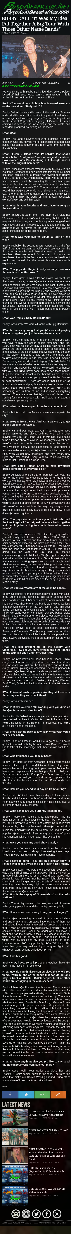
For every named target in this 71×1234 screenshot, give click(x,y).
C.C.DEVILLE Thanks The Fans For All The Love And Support (47, 1113)
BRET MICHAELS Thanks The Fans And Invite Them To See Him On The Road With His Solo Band (47, 1154)
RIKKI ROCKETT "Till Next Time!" (48, 1130)
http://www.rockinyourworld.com (20, 85)
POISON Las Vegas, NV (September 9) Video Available (46, 1169)
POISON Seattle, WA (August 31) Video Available (47, 1190)
